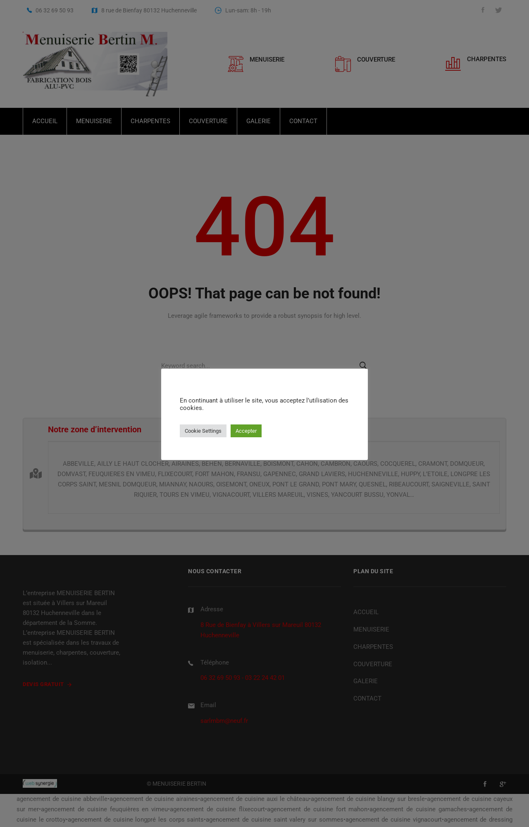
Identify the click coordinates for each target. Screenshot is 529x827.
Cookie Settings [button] (203, 431)
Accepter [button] (246, 431)
